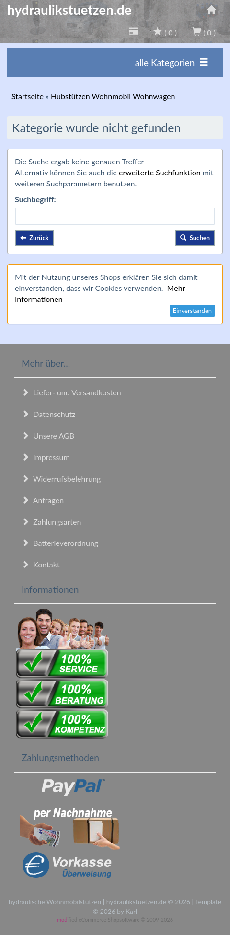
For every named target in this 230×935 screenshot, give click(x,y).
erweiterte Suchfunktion (160, 172)
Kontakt (41, 564)
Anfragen (43, 500)
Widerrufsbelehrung (61, 478)
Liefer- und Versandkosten (71, 392)
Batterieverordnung (60, 542)
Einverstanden (192, 310)
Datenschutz (48, 413)
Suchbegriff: (35, 199)
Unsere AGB (48, 435)
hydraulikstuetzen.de (69, 9)
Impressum (46, 457)
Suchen (195, 238)
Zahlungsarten (51, 521)
